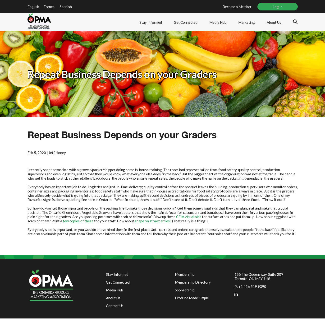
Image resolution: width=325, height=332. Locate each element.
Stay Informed (151, 22)
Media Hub (217, 22)
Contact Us (115, 306)
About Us (274, 22)
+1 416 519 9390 (252, 286)
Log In (278, 7)
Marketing (246, 22)
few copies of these (78, 221)
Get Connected (185, 22)
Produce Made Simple (192, 298)
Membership (184, 274)
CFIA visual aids (188, 217)
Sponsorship (184, 290)
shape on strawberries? (153, 221)
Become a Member (237, 7)
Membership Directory (193, 282)
